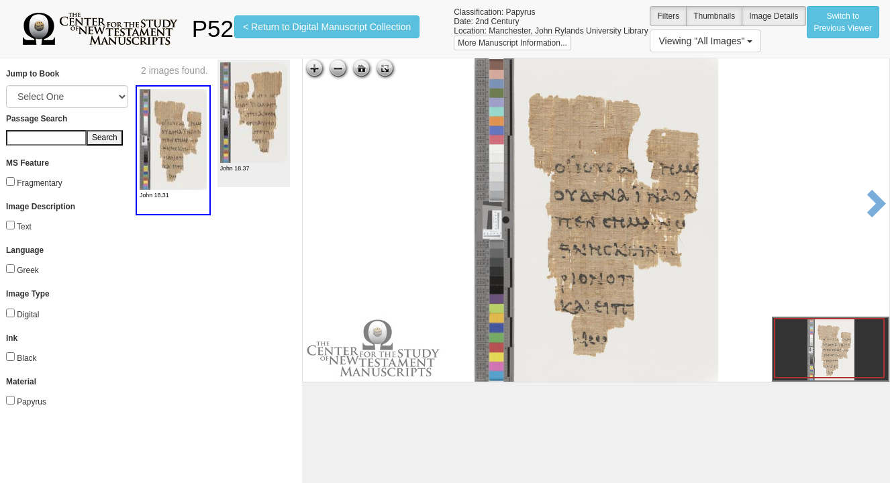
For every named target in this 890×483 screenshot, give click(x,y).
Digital (28, 314)
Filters (668, 16)
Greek (27, 270)
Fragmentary (39, 183)
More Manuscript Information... (512, 43)
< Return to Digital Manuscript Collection (327, 26)
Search (104, 137)
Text (24, 226)
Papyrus (31, 402)
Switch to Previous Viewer (843, 22)
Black (26, 358)
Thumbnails (714, 16)
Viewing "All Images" (705, 41)
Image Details (773, 16)
